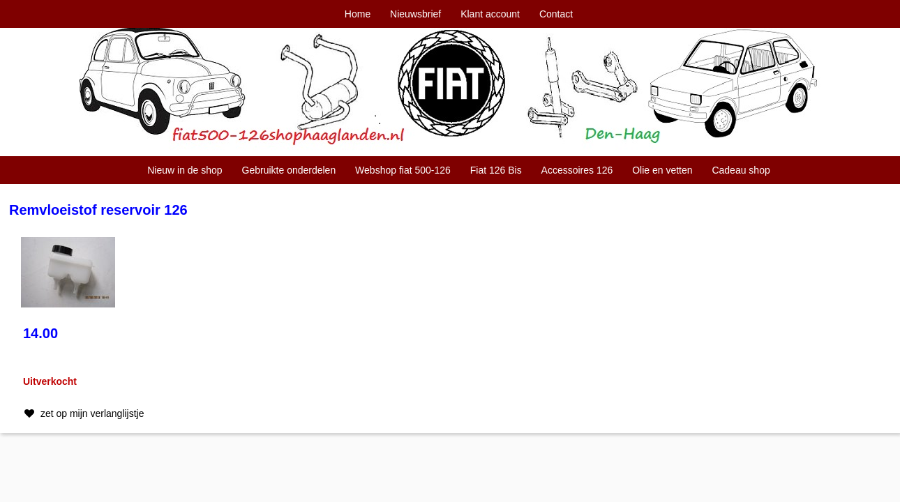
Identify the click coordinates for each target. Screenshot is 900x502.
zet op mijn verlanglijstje (82, 413)
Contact (556, 14)
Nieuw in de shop (184, 170)
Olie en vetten (662, 170)
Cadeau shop (741, 170)
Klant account (490, 14)
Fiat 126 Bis (496, 170)
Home (357, 14)
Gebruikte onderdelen (289, 170)
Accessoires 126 (577, 170)
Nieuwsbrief (415, 14)
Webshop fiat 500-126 (403, 170)
